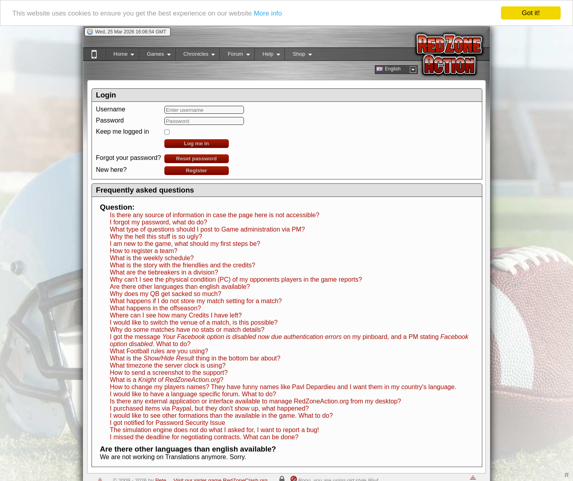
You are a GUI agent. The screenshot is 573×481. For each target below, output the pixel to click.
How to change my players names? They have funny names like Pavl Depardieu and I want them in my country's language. (283, 387)
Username (110, 109)
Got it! (531, 13)
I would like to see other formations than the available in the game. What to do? (221, 415)
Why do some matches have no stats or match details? (187, 329)
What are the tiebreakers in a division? (164, 272)
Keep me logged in (122, 131)
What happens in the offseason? (155, 308)
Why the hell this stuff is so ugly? (156, 236)
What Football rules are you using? (159, 351)
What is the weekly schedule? (152, 258)
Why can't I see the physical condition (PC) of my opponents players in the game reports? (236, 279)
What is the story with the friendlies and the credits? (182, 265)
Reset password (196, 159)
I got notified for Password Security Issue (167, 422)
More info (268, 13)
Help (267, 55)
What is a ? (167, 379)
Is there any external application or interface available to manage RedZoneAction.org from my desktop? (255, 401)
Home (119, 55)
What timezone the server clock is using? (168, 365)
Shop (298, 55)
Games (154, 55)
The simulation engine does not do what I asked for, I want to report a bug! (214, 429)
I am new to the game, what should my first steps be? (185, 243)
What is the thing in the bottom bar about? (195, 358)
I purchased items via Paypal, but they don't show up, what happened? (209, 408)
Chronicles (195, 55)
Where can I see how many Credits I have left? (176, 315)
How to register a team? (143, 250)
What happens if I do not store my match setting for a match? (196, 301)
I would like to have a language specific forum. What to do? (193, 394)
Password (110, 120)
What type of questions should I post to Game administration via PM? (207, 229)
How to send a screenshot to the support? (169, 372)
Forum (234, 55)
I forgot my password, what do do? (158, 222)
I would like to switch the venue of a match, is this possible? (194, 322)
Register (196, 170)
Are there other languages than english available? (180, 286)
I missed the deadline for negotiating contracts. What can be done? (204, 437)
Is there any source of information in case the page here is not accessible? (215, 215)
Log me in (196, 143)
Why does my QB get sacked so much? (165, 293)
